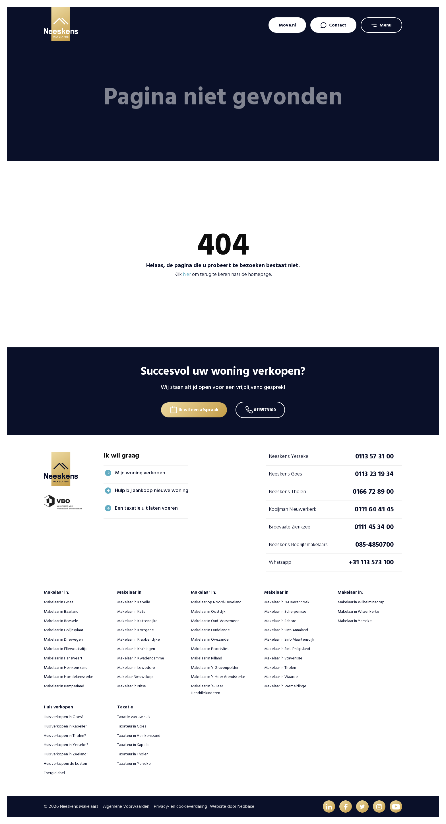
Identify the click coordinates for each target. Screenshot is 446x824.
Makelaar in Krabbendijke (138, 639)
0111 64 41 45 (374, 509)
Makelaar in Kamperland (64, 685)
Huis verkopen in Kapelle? (65, 726)
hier (187, 274)
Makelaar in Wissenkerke (358, 611)
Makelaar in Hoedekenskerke (68, 676)
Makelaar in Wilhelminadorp (361, 601)
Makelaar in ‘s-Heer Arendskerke (218, 676)
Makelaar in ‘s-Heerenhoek (286, 601)
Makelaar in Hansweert (63, 658)
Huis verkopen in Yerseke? (66, 744)
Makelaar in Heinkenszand (66, 667)
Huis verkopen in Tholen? (65, 735)
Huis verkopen (58, 706)
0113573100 (265, 409)
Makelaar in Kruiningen (136, 648)
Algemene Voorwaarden (126, 806)
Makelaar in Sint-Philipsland (287, 648)
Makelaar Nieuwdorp (135, 676)
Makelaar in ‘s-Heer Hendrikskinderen (207, 689)
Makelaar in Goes (58, 601)
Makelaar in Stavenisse (283, 658)
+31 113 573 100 (371, 561)
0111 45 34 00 (374, 526)
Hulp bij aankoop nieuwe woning (151, 490)
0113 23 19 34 (374, 473)
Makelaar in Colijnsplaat (64, 629)
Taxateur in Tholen (132, 754)
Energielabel (54, 772)
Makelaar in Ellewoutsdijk (65, 648)
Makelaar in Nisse (131, 685)
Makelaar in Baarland (61, 611)
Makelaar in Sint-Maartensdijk (289, 639)
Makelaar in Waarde (281, 676)
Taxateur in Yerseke (134, 763)
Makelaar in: (56, 592)
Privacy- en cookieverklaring (180, 806)
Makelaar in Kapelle (133, 601)
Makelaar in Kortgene (135, 629)
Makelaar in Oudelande (210, 629)
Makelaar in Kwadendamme (140, 658)
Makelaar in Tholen (280, 667)
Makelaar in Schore (280, 620)
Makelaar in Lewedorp (136, 667)
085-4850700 (374, 544)
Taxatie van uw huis (133, 716)
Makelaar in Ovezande (210, 639)
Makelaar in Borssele (61, 620)
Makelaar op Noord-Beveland (216, 601)
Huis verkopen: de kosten (65, 763)
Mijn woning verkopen (140, 472)
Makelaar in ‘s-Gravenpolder (214, 667)
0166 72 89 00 (373, 491)
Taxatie (125, 706)
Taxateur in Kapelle (133, 744)
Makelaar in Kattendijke (137, 620)
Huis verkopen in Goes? (64, 716)
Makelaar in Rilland (206, 658)
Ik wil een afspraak (198, 409)
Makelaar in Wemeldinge (285, 685)
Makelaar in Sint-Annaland (286, 629)
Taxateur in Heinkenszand (138, 735)
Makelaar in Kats (131, 611)
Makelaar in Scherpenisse (285, 611)
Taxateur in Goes (131, 726)
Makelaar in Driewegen (63, 639)
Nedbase (246, 806)
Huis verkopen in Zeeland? (66, 754)
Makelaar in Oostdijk (208, 611)
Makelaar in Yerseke (355, 620)
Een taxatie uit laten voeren (146, 508)
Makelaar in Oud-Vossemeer (215, 620)
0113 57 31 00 (374, 456)
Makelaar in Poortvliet (210, 648)
